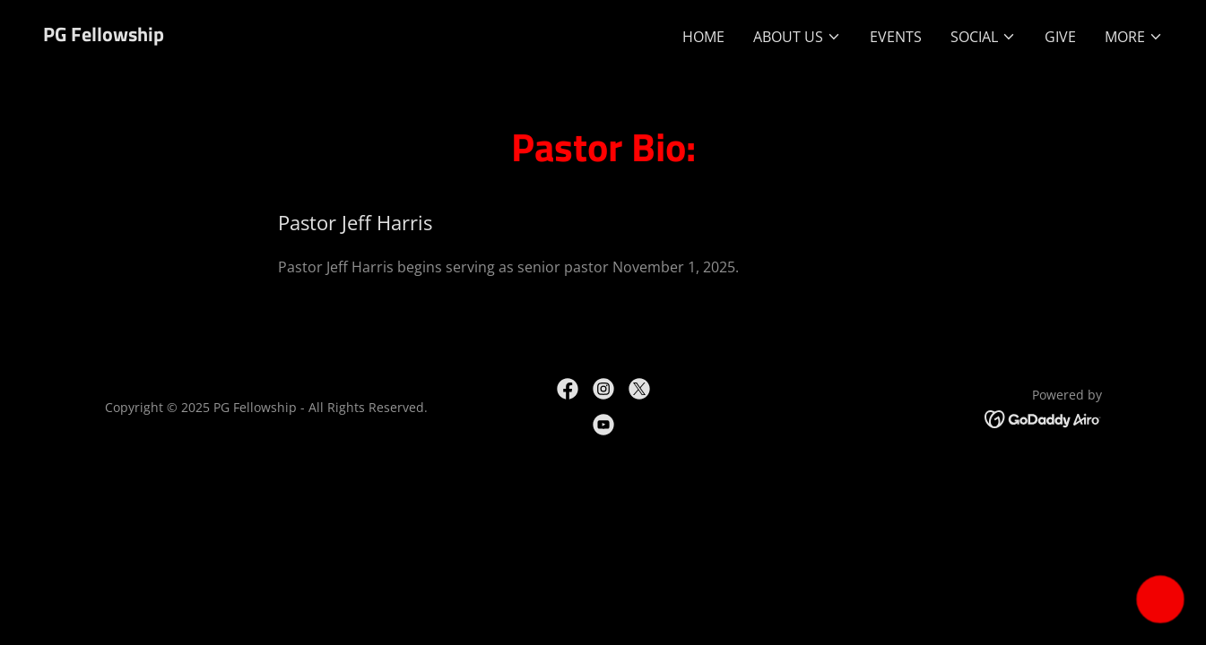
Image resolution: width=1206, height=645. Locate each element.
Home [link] (703, 37)
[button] (797, 36)
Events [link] (896, 37)
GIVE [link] (1060, 37)
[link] (103, 36)
